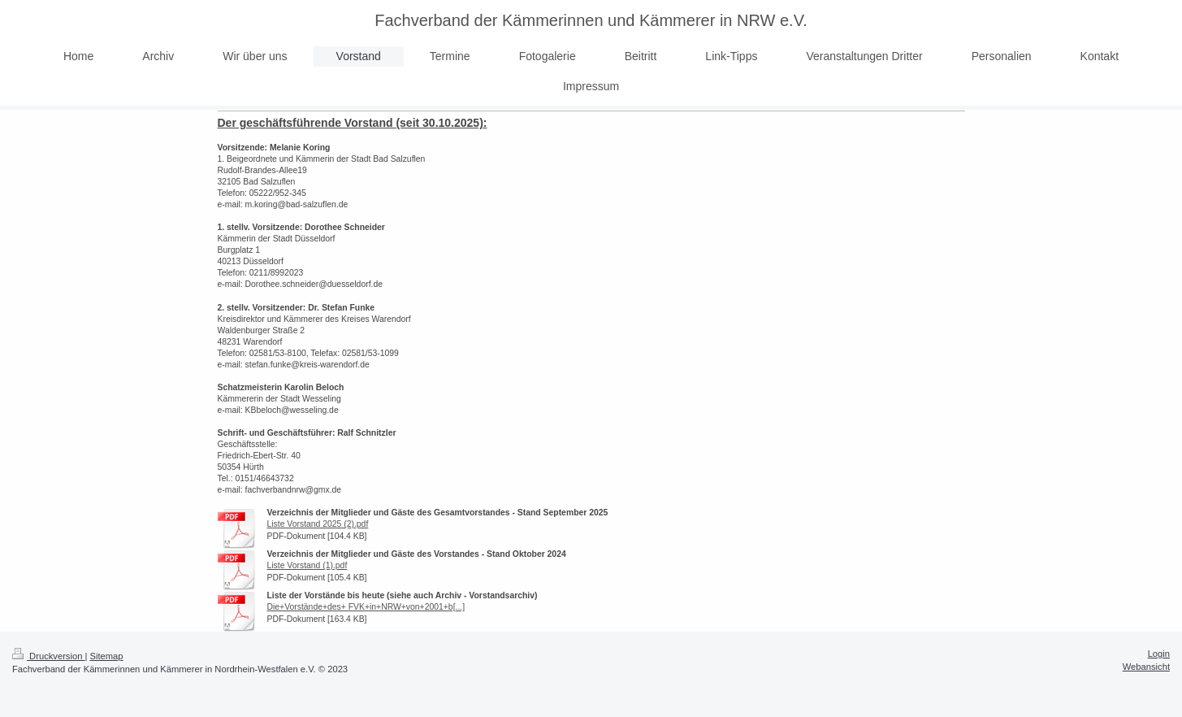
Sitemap (106, 656)
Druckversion (48, 656)
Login (1159, 653)
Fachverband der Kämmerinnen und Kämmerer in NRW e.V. (591, 20)
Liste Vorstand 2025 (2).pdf (318, 523)
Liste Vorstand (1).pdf (307, 565)
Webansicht (1146, 666)
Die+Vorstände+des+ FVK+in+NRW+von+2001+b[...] (366, 606)
